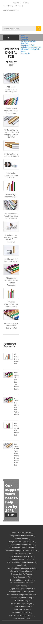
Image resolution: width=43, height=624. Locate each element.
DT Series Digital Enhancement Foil (11, 195)
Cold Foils (24, 43)
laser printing (21, 586)
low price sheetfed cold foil (21, 583)
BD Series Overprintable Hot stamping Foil (11, 304)
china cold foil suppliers (21, 533)
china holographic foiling (21, 597)
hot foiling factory (21, 609)
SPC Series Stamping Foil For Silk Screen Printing (16, 381)
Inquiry (11, 515)
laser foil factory (21, 539)
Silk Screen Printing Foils (30, 49)
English (16, 2)
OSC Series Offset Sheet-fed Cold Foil (11, 260)
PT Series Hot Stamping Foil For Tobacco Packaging (11, 281)
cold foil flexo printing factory (21, 615)
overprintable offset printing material (21, 568)
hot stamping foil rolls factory (21, 592)
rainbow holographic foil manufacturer (21, 550)
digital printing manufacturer (21, 589)
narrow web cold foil (21, 618)
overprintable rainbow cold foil (21, 544)
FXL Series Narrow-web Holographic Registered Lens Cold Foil (11, 238)
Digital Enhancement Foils (31, 47)
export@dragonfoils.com (12, 6)
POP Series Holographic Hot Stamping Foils (11, 89)
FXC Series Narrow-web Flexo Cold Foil (11, 155)
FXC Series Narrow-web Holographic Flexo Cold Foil (11, 216)
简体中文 (26, 2)
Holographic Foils (27, 45)
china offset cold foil (21, 606)
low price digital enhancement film (21, 562)
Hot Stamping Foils (28, 41)
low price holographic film (21, 559)
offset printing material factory (21, 547)
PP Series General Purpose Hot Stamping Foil (11, 325)
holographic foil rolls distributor (21, 541)
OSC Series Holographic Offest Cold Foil (11, 175)
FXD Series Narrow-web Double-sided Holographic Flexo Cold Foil (11, 133)
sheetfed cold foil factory (21, 574)
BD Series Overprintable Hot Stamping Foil (16, 429)
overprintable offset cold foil (21, 556)
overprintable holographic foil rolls (21, 594)
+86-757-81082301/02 (11, 10)
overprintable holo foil (21, 612)
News (23, 51)
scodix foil (21, 565)
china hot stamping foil (21, 553)
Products (24, 39)
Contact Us (25, 53)
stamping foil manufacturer (21, 571)
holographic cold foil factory (21, 536)
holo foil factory (21, 600)
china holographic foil (21, 577)
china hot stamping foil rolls (21, 580)
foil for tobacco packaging (21, 603)
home (23, 35)
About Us (24, 37)
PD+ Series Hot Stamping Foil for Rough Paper (11, 110)
